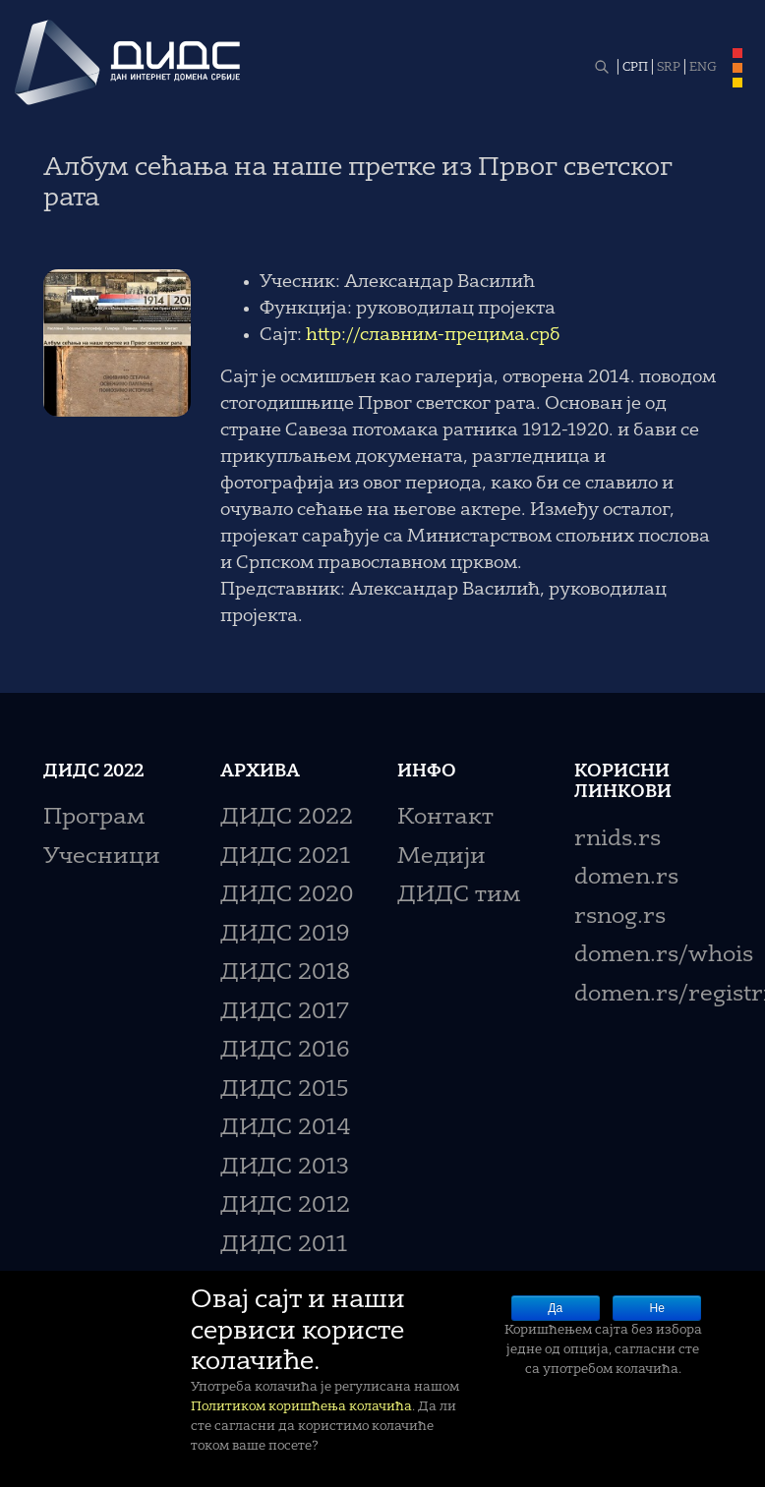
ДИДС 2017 (284, 1012)
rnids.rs (617, 840)
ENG (703, 68)
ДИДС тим (458, 896)
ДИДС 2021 (285, 857)
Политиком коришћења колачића (301, 1407)
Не (657, 1308)
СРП (635, 68)
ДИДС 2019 (284, 935)
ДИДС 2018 (285, 973)
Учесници (101, 857)
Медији (441, 857)
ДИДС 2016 (284, 1051)
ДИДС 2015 (284, 1090)
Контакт (445, 818)
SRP (668, 68)
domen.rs (626, 878)
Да (555, 1308)
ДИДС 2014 (285, 1128)
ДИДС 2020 (286, 896)
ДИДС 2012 (285, 1206)
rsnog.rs (620, 917)
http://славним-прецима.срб (433, 335)
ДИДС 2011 (283, 1245)
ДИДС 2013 (284, 1168)
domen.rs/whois (663, 955)
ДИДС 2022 (286, 818)
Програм (94, 818)
